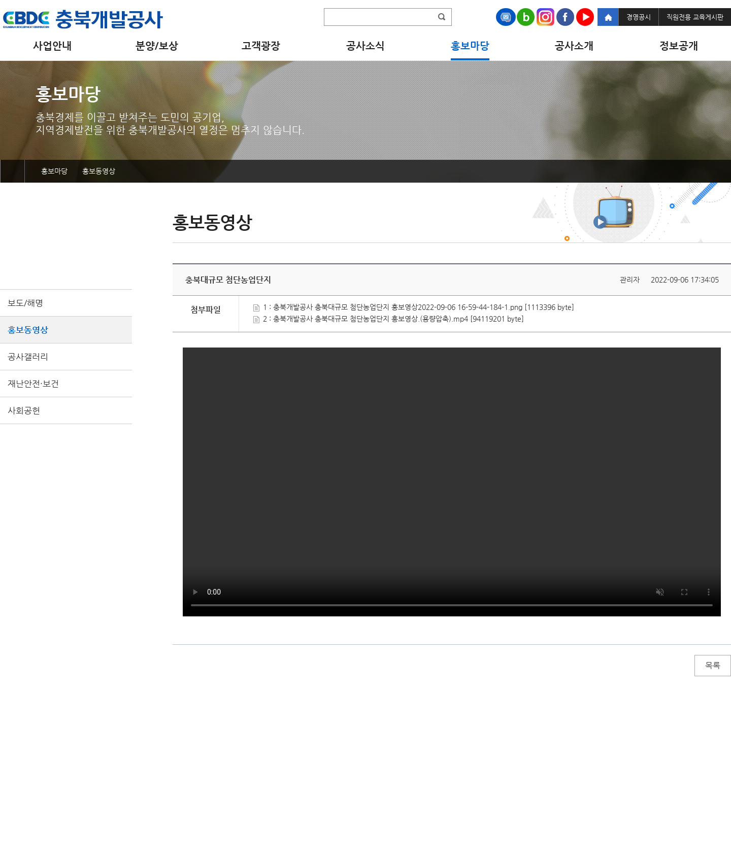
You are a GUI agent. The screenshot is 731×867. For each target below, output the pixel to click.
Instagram (545, 17)
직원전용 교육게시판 (695, 17)
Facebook (565, 17)
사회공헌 (24, 410)
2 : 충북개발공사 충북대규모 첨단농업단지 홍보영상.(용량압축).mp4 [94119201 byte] (388, 319)
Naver (526, 17)
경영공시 (638, 17)
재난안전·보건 (33, 383)
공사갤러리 (28, 357)
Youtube (585, 17)
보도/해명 (25, 303)
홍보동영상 (28, 330)
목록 (712, 665)
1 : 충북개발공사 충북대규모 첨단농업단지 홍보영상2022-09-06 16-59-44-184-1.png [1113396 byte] (413, 307)
